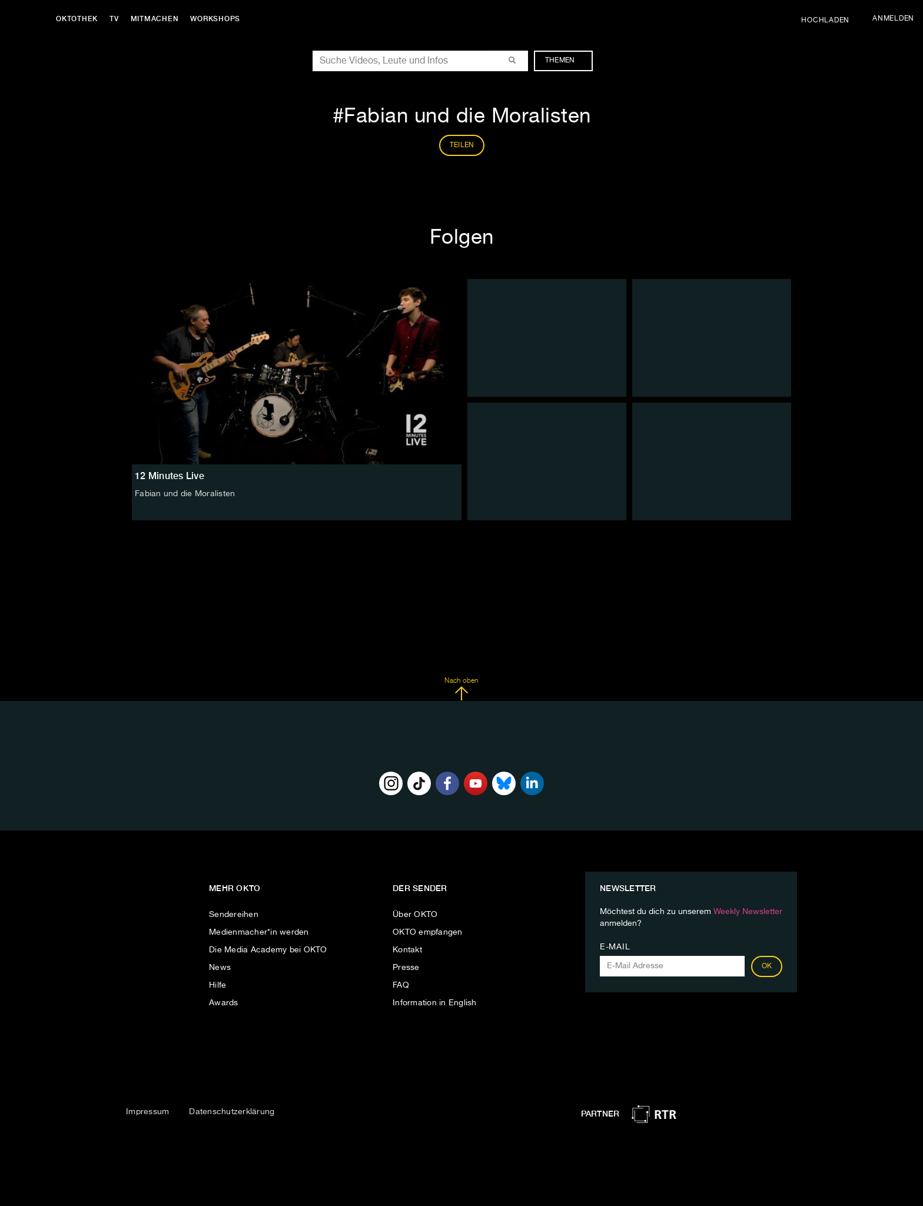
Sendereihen (233, 915)
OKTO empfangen (428, 932)
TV (114, 19)
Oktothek (77, 19)
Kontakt (407, 950)
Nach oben (461, 689)
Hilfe (217, 985)
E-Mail (615, 947)
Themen (566, 60)
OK (767, 966)
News (220, 968)
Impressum (147, 1112)
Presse (406, 968)
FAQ (401, 985)
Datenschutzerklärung (231, 1112)
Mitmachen (155, 19)
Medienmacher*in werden (259, 932)
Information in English (435, 1003)
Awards (223, 1003)
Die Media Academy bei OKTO (268, 950)
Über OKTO (415, 915)
